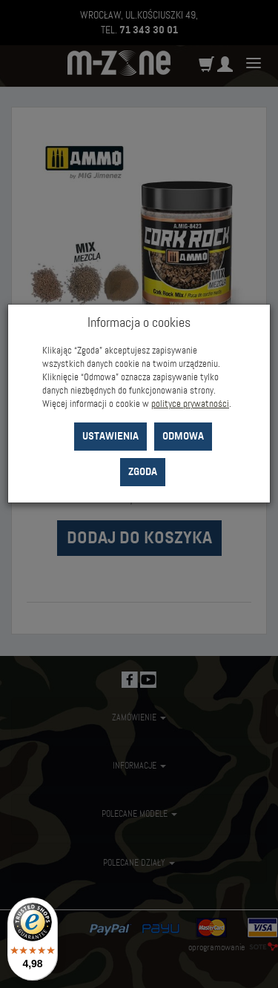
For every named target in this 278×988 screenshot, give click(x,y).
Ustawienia (110, 436)
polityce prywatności (190, 404)
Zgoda (142, 472)
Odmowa (183, 436)
